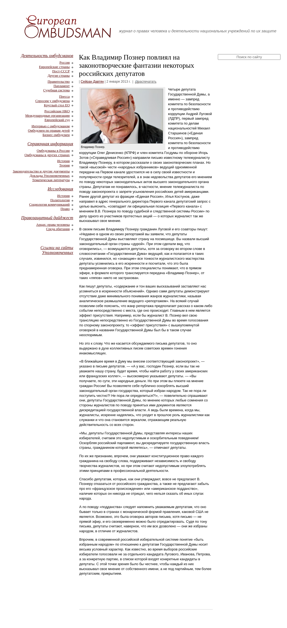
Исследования (60, 189)
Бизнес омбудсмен (56, 135)
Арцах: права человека (53, 225)
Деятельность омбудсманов (47, 55)
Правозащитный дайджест (47, 217)
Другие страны (59, 76)
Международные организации (47, 115)
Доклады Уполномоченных (50, 176)
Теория (64, 165)
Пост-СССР (61, 71)
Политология (60, 200)
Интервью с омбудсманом (51, 126)
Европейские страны (54, 67)
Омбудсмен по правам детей (49, 130)
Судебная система (56, 90)
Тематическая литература (51, 180)
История (63, 161)
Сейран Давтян (92, 81)
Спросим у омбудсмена (52, 101)
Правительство (59, 81)
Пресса (64, 96)
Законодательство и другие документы (41, 171)
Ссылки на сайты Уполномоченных (57, 250)
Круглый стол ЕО (57, 105)
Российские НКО (57, 111)
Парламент (62, 86)
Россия (64, 62)
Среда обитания (58, 229)
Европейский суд (57, 120)
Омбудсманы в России (53, 151)
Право (65, 209)
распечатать (147, 81)
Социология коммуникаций (49, 204)
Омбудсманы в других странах (47, 155)
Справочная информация (50, 143)
